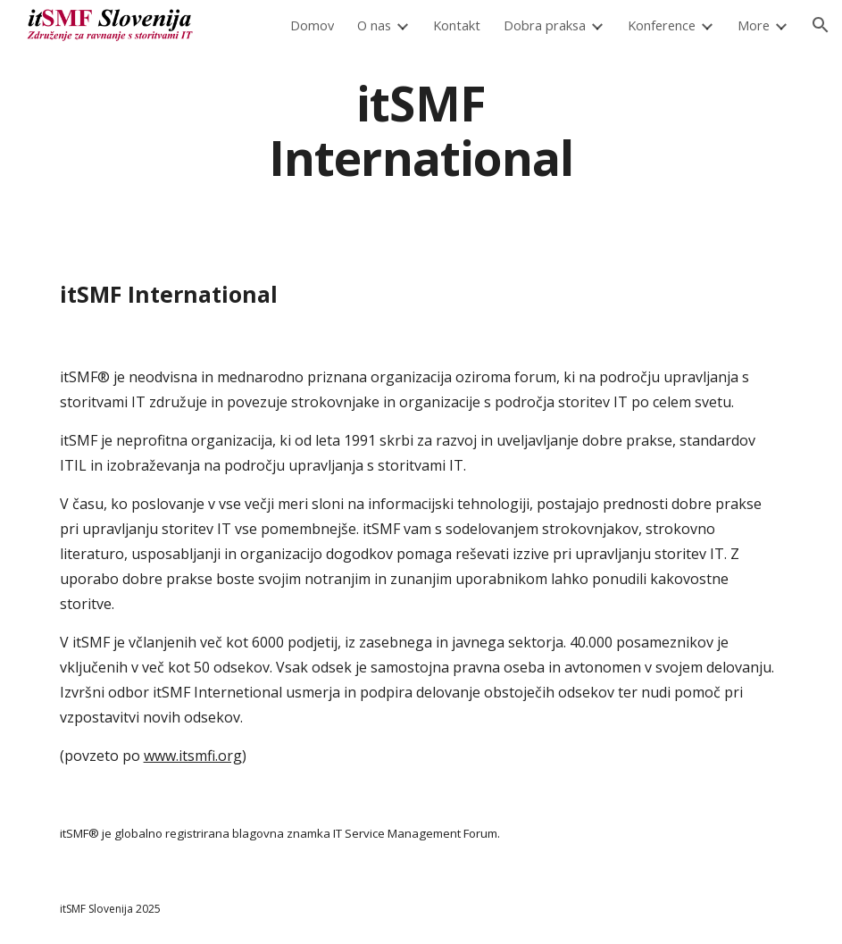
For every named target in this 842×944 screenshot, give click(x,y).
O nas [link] (374, 25)
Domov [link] (312, 25)
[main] (421, 129)
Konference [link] (662, 25)
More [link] (754, 25)
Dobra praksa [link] (545, 25)
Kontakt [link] (456, 25)
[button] (820, 25)
